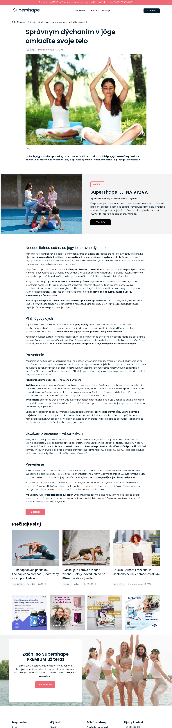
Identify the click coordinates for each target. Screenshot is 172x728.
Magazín (93, 10)
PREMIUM (80, 10)
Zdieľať (35, 511)
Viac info (100, 222)
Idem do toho (45, 684)
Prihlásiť (151, 10)
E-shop (106, 10)
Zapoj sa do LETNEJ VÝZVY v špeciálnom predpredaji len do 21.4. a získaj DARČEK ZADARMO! (86, 2)
